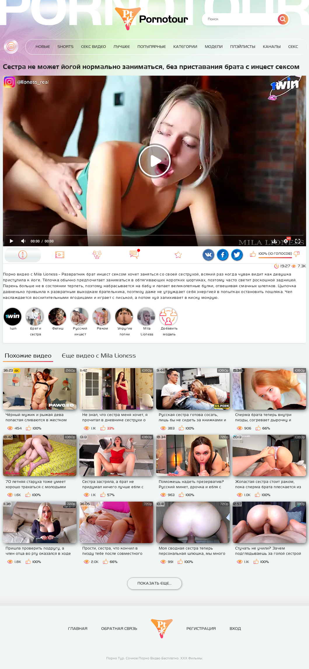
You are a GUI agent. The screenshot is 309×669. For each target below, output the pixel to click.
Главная (11, 46)
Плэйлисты (242, 46)
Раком (101, 319)
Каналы (272, 46)
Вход (235, 628)
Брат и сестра (34, 322)
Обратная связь (119, 628)
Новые (43, 46)
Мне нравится (253, 254)
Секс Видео (93, 46)
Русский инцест (79, 322)
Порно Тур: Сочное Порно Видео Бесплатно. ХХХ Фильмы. (154, 658)
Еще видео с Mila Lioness (99, 355)
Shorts (65, 46)
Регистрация (201, 628)
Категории (185, 46)
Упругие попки (124, 322)
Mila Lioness (146, 322)
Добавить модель (169, 322)
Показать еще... (154, 583)
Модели (214, 46)
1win (12, 319)
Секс (293, 46)
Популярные (151, 46)
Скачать (274, 241)
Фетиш (57, 319)
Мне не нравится (297, 254)
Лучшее (122, 46)
